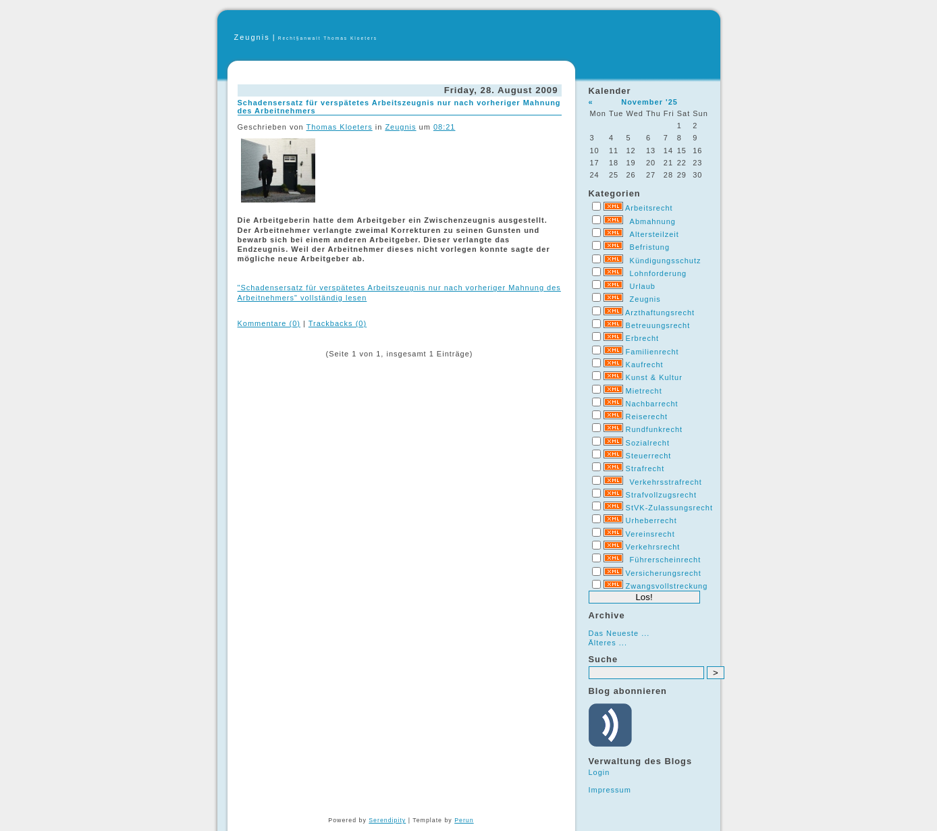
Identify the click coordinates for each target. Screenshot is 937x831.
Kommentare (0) (269, 323)
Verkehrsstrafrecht (666, 482)
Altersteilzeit (654, 234)
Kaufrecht (645, 364)
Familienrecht (652, 352)
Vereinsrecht (650, 534)
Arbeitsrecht (649, 208)
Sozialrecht (648, 443)
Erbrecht (643, 338)
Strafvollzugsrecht (661, 495)
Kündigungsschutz (665, 261)
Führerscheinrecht (665, 560)
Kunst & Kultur (654, 377)
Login (599, 772)
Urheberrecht (651, 520)
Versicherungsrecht (663, 573)
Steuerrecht (649, 456)
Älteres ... (608, 643)
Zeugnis (252, 37)
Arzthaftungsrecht (660, 313)
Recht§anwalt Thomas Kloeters (328, 38)
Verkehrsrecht (653, 547)
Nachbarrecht (652, 404)
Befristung (650, 247)
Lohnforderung (658, 273)
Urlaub (642, 286)
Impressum (610, 790)
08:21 (444, 127)
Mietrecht (644, 391)
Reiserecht (647, 416)
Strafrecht (645, 468)
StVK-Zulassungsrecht (669, 508)
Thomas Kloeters (339, 127)
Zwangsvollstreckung (667, 586)
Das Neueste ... (619, 633)
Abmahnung (653, 221)
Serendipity (387, 820)
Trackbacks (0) (338, 323)
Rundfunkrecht (654, 429)
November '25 (649, 102)
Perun (463, 820)
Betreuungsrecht (658, 325)
